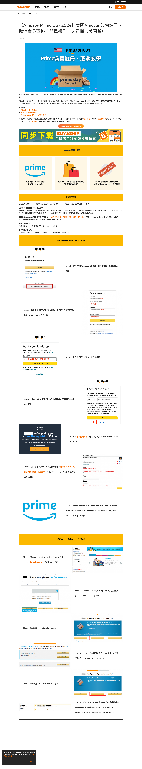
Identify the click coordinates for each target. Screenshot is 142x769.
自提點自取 (102, 119)
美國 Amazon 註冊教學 (29, 112)
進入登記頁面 (82, 437)
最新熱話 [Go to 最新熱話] (24, 13)
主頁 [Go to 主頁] (17, 13)
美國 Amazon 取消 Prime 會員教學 (33, 115)
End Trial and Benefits (34, 562)
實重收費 (86, 119)
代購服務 (33, 121)
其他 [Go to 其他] (30, 13)
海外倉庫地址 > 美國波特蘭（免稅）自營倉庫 (67, 217)
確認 (31, 761)
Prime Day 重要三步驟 (29, 110)
